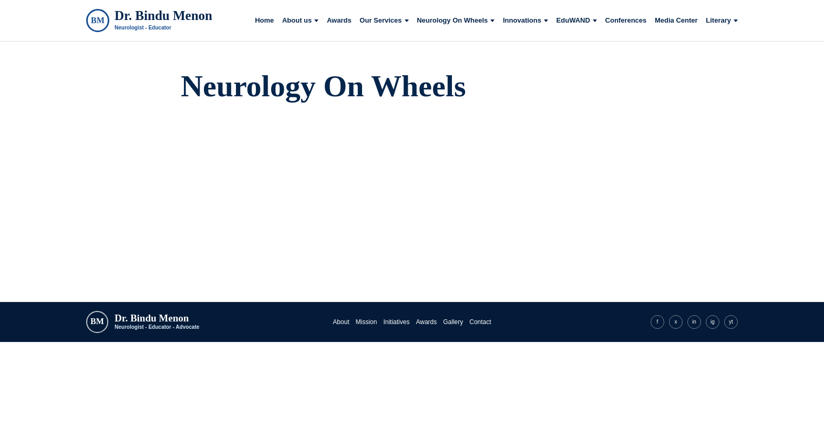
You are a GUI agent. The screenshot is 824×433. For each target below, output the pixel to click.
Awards (339, 20)
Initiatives (396, 322)
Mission (366, 322)
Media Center (676, 20)
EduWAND (573, 20)
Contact (480, 322)
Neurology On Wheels (452, 20)
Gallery (453, 322)
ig (712, 322)
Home (264, 20)
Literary (718, 20)
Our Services (380, 20)
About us (297, 20)
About (341, 322)
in (694, 322)
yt (731, 322)
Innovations (522, 20)
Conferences (626, 20)
